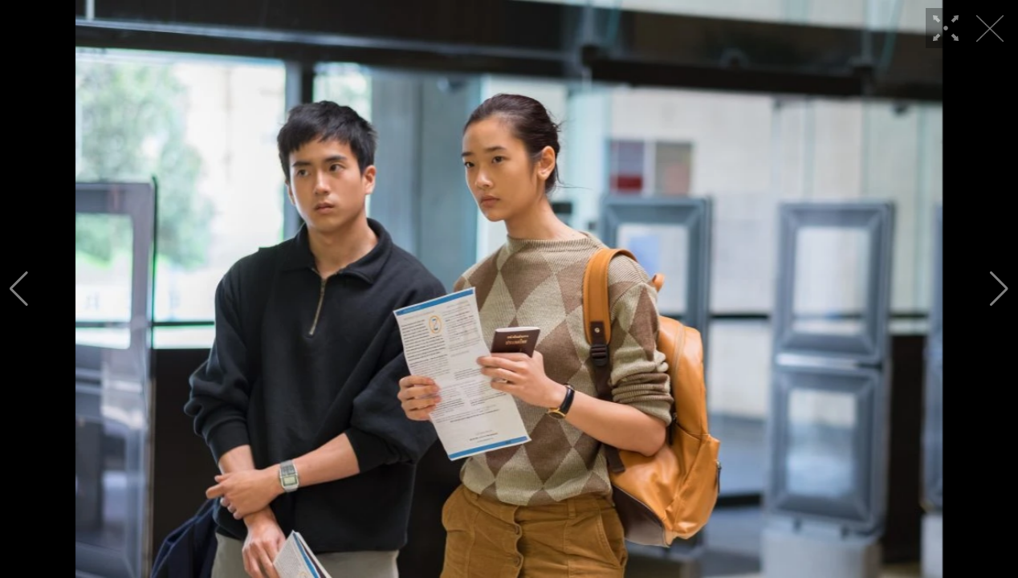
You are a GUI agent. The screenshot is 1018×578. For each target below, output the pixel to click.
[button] (19, 289)
